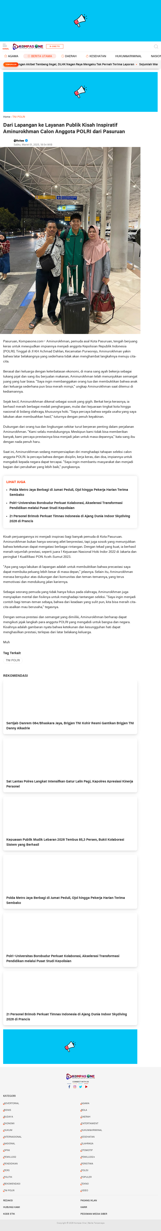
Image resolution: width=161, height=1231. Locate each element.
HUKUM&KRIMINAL (128, 56)
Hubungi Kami (11, 1207)
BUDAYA (8, 1117)
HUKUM (8, 1130)
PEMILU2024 (88, 1157)
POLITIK (8, 1177)
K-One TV (55, 46)
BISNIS (7, 1110)
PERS (7, 1170)
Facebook (69, 1088)
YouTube (86, 1088)
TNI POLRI (13, 660)
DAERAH (71, 56)
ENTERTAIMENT (89, 1123)
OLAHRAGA (87, 1143)
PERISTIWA (87, 1164)
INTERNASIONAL (13, 1137)
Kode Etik (9, 1214)
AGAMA (13, 56)
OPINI (7, 1150)
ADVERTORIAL (11, 1103)
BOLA (84, 1110)
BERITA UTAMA (41, 56)
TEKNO (85, 1184)
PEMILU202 (10, 1157)
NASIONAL (9, 1143)
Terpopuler (10, 65)
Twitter (80, 1088)
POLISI (84, 1170)
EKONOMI (9, 1123)
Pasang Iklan (88, 1200)
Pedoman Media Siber (93, 1214)
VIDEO (84, 1190)
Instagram (75, 1088)
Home (6, 117)
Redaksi (8, 1200)
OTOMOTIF (87, 1150)
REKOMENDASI (12, 1184)
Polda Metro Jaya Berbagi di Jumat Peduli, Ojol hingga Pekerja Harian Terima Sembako (68, 492)
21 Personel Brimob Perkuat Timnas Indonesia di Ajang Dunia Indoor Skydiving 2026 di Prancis (69, 519)
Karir (83, 1207)
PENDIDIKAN (11, 1164)
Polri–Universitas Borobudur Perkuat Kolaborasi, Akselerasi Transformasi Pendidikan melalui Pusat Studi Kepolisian (65, 505)
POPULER (86, 1177)
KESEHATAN (98, 56)
